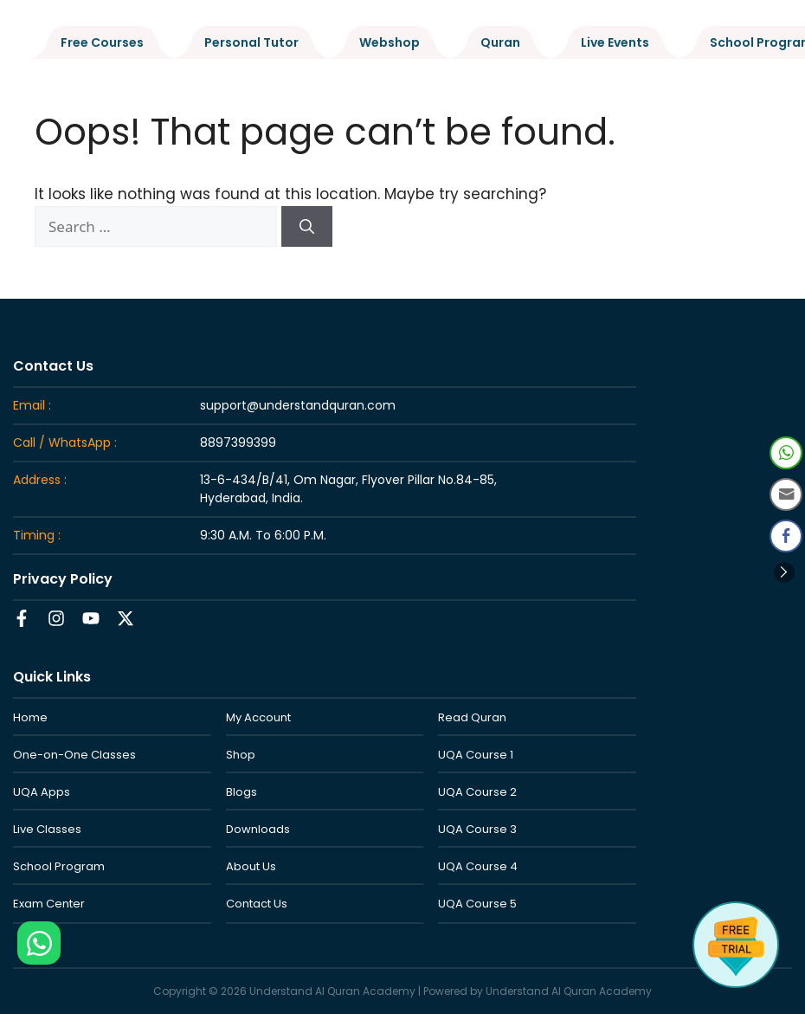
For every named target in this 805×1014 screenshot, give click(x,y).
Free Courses (102, 42)
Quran (500, 42)
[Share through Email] (786, 494)
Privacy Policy (63, 579)
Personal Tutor (251, 42)
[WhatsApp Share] (786, 452)
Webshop (389, 42)
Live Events (615, 42)
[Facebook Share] (786, 536)
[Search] (306, 227)
